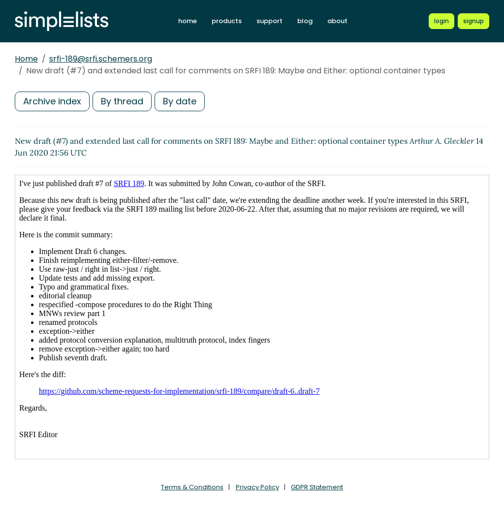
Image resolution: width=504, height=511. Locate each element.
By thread (122, 101)
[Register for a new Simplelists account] (473, 21)
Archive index (52, 101)
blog (305, 21)
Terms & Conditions (192, 487)
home (187, 21)
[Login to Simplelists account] (441, 21)
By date (179, 101)
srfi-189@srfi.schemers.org (100, 58)
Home (26, 58)
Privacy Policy (257, 487)
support (269, 21)
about (337, 21)
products (227, 21)
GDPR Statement (317, 487)
